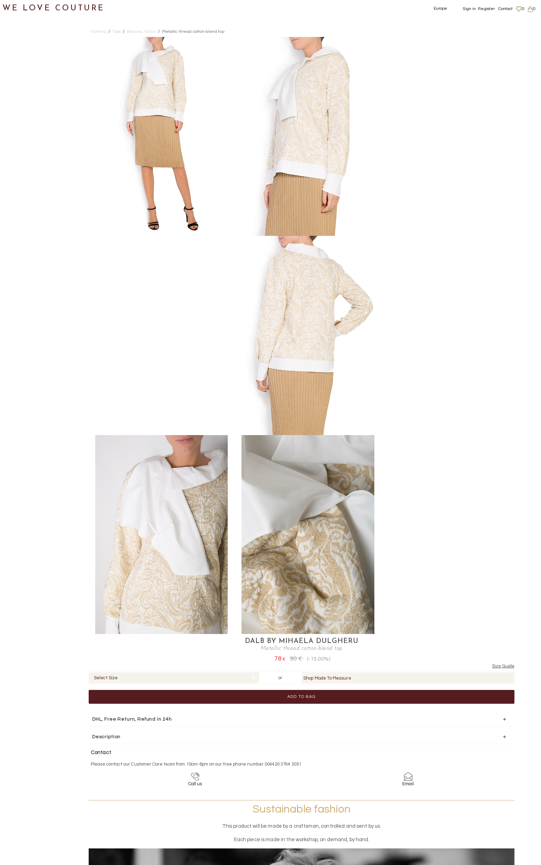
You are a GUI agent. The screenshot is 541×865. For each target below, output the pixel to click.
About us (454, 794)
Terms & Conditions (464, 815)
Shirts (29, 218)
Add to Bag (446, 96)
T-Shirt (30, 235)
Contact (505, 9)
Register (486, 9)
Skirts (21, 134)
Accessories (23, 285)
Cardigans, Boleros (46, 185)
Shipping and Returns (467, 801)
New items (21, 34)
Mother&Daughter (32, 318)
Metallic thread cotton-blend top (193, 31)
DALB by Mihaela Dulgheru (446, 40)
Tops (20, 151)
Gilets (29, 201)
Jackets (25, 101)
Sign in (469, 9)
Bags (14, 268)
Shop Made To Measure (472, 77)
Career (452, 821)
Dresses (25, 84)
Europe (440, 8)
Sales (15, 335)
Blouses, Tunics (41, 168)
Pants (22, 118)
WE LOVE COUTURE (54, 8)
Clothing (19, 51)
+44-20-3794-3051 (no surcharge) (313, 748)
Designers (21, 302)
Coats (22, 67)
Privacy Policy (459, 808)
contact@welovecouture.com (465, 748)
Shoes (16, 251)
